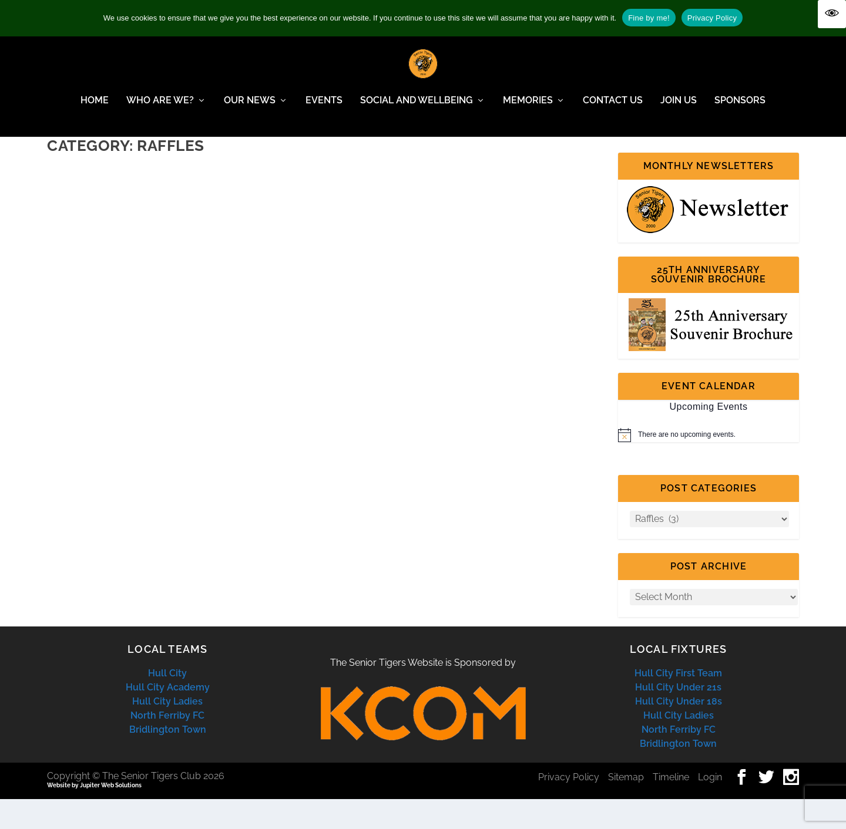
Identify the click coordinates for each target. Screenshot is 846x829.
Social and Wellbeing (416, 109)
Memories (528, 109)
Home (94, 109)
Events (324, 109)
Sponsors (740, 109)
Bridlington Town (167, 759)
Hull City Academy (168, 717)
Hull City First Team (678, 703)
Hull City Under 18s (678, 731)
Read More (93, 329)
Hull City (167, 703)
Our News (250, 109)
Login (710, 807)
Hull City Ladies (167, 731)
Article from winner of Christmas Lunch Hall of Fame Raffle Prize (458, 216)
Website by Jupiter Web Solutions (94, 815)
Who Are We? (160, 109)
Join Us (678, 109)
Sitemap (626, 807)
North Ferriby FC (167, 745)
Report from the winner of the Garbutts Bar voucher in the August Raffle (173, 216)
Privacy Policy (568, 807)
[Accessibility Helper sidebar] (832, 14)
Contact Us (613, 109)
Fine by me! (649, 18)
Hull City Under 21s (678, 717)
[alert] (708, 465)
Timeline (671, 807)
